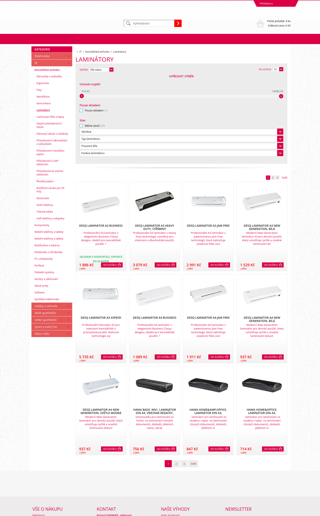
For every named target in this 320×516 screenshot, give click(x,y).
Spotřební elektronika (46, 387)
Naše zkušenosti (170, 474)
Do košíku (110, 176)
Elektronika (42, 144)
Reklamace (38, 474)
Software (39, 380)
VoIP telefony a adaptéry (50, 306)
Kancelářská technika (47, 158)
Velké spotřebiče (46, 408)
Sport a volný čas (46, 415)
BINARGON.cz (283, 512)
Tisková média (45, 300)
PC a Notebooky (43, 347)
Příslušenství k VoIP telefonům (48, 250)
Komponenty (41, 313)
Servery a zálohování (46, 367)
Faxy (39, 178)
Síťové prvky (41, 374)
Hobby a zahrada (46, 394)
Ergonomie (43, 171)
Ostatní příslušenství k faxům (49, 213)
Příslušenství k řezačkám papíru (50, 240)
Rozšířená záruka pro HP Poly (50, 277)
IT (36, 151)
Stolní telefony (45, 293)
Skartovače (43, 286)
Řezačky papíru (45, 269)
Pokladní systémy (44, 360)
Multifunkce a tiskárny (47, 333)
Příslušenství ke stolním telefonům (50, 260)
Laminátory (43, 198)
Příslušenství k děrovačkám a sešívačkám (52, 230)
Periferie (39, 353)
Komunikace (44, 191)
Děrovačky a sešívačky (49, 164)
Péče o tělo (42, 422)
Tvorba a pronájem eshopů (258, 512)
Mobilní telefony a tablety (48, 320)
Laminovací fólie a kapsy (50, 205)
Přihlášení (265, 3)
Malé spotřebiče (45, 401)
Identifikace (43, 184)
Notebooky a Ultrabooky (48, 340)
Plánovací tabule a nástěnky (52, 222)
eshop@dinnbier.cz (108, 496)
